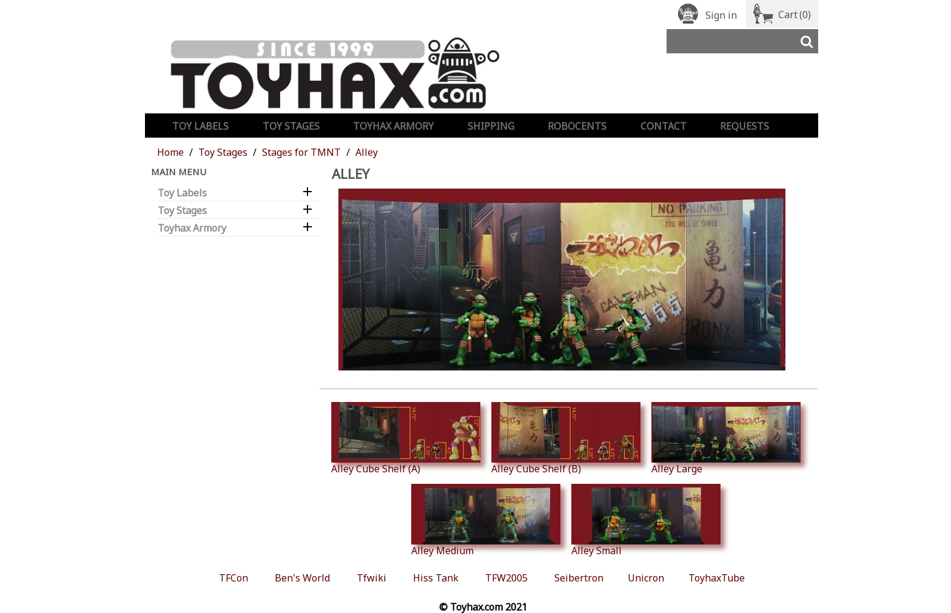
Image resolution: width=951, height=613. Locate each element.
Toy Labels (200, 126)
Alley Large (726, 438)
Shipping (491, 126)
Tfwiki (371, 578)
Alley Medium (485, 520)
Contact (663, 126)
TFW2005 (506, 578)
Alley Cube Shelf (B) (565, 438)
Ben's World (302, 578)
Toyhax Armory (393, 126)
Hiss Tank (436, 578)
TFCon (233, 578)
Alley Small (646, 520)
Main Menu (178, 172)
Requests (744, 126)
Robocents (577, 126)
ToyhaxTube (716, 578)
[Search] (742, 41)
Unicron (646, 578)
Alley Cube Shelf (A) (405, 438)
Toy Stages (291, 126)
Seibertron (578, 578)
